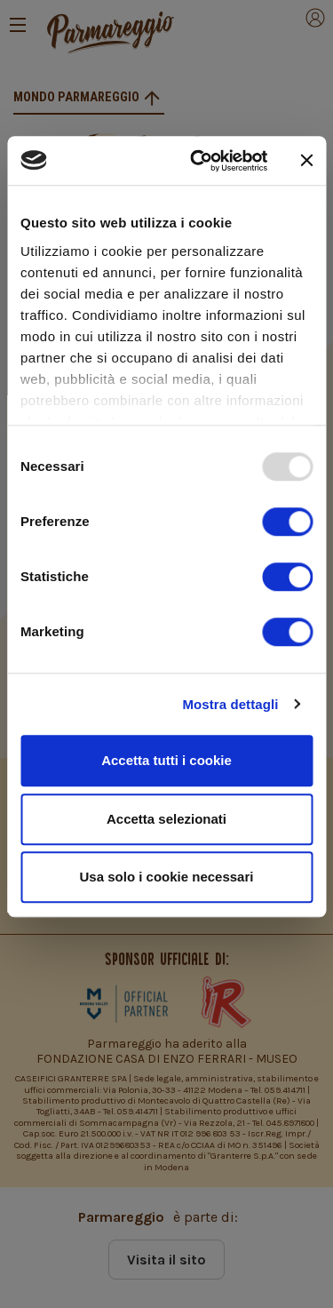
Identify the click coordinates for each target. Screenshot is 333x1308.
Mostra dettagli (230, 704)
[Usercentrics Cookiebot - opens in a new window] (198, 160)
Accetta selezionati (166, 818)
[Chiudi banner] (306, 161)
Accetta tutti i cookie (166, 760)
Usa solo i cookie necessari (167, 876)
